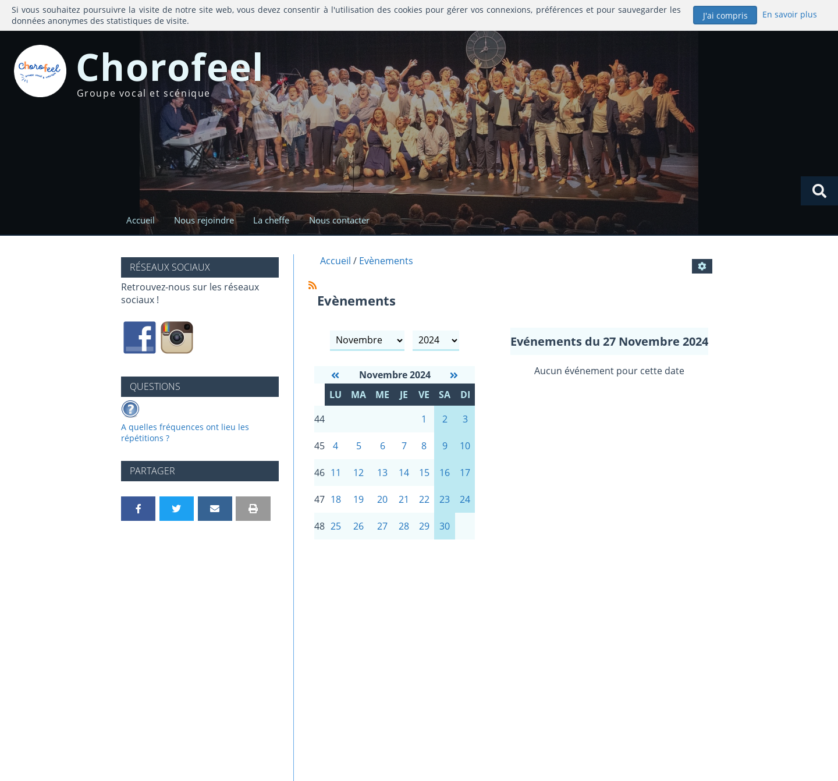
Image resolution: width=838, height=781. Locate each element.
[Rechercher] (819, 190)
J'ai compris (725, 15)
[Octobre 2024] (335, 375)
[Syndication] (312, 285)
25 (336, 526)
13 (382, 472)
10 (465, 445)
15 (424, 472)
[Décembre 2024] (454, 375)
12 (358, 472)
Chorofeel (170, 66)
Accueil (140, 220)
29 (424, 526)
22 (424, 499)
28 (404, 526)
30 (444, 526)
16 (444, 472)
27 (382, 526)
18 (336, 499)
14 (404, 472)
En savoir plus (789, 14)
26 (358, 526)
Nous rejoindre (204, 220)
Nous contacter (339, 220)
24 (465, 499)
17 (465, 472)
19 (358, 499)
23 (444, 499)
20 (382, 499)
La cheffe (271, 220)
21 (404, 499)
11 (336, 472)
